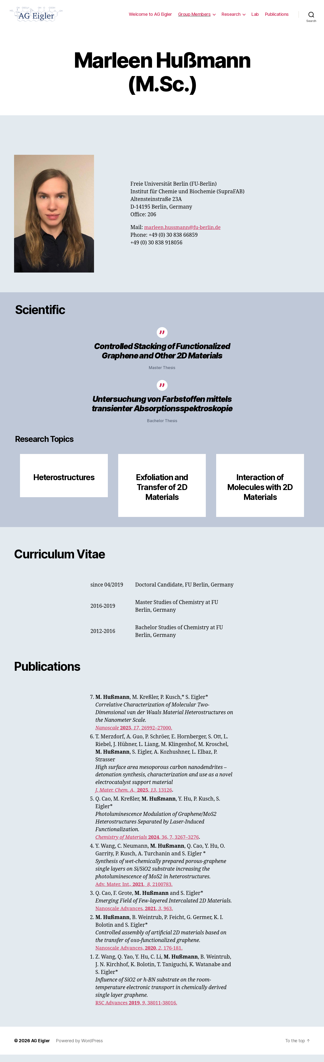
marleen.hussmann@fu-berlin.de (185, 235)
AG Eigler (41, 1048)
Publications (277, 17)
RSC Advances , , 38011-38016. (139, 1010)
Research (231, 17)
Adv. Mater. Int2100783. (136, 891)
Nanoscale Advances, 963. (136, 916)
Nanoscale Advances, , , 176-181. (141, 955)
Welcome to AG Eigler (150, 17)
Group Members (194, 17)
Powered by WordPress (80, 1048)
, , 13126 (136, 797)
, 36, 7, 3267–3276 (150, 844)
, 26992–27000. (136, 735)
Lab (255, 17)
